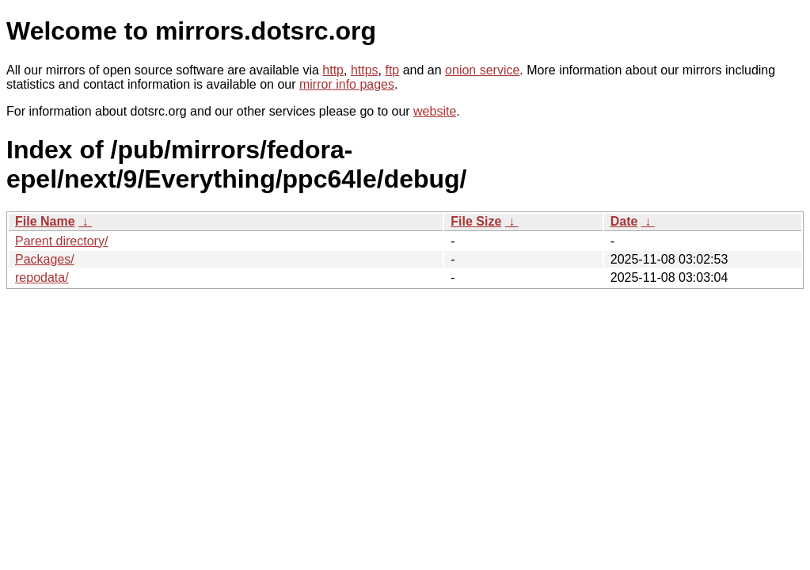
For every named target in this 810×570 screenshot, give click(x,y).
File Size (476, 221)
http (333, 70)
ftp (392, 70)
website (434, 111)
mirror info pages (346, 84)
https (364, 70)
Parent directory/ (61, 241)
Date (624, 221)
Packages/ (44, 259)
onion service (482, 70)
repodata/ (42, 277)
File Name (45, 221)
